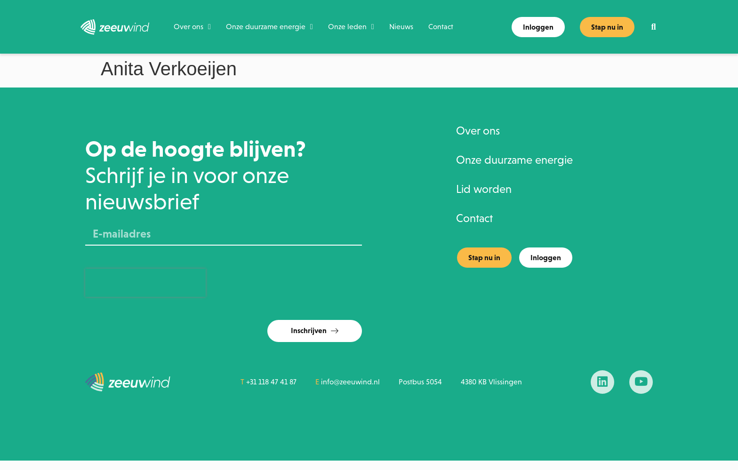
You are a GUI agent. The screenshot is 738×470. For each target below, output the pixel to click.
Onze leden (351, 26)
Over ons (192, 26)
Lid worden (484, 189)
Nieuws (401, 26)
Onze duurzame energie (269, 26)
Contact (440, 26)
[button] (653, 27)
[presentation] (145, 283)
